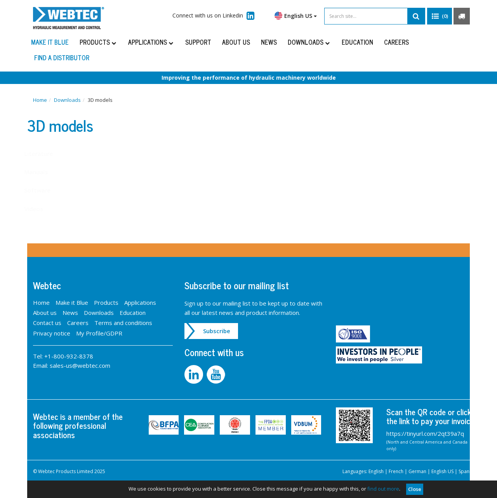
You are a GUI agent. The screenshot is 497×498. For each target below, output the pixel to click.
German (417, 471)
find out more (383, 488)
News (269, 42)
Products (98, 42)
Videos (41, 209)
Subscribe (216, 331)
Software (45, 190)
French (396, 471)
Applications (151, 42)
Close (414, 489)
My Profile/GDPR (99, 333)
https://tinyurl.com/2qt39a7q (425, 433)
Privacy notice (51, 333)
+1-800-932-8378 (68, 356)
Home (40, 99)
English (376, 471)
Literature (46, 153)
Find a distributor (61, 57)
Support (198, 42)
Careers (396, 42)
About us (236, 42)
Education (357, 42)
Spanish (467, 471)
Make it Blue (50, 42)
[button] (439, 16)
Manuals (44, 172)
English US (296, 15)
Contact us (47, 323)
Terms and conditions (123, 323)
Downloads (309, 42)
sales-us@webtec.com (80, 365)
